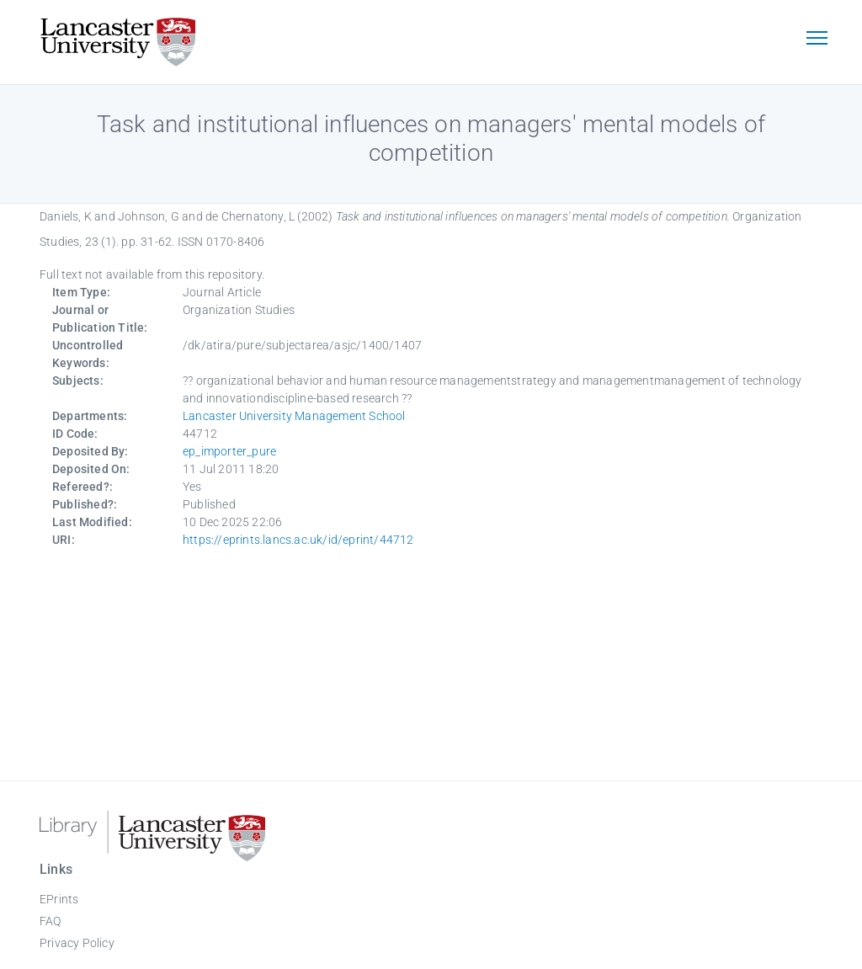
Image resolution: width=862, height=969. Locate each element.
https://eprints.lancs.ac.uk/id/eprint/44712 (298, 539)
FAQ (50, 921)
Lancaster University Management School (294, 416)
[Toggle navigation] (816, 39)
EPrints (59, 899)
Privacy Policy (77, 943)
